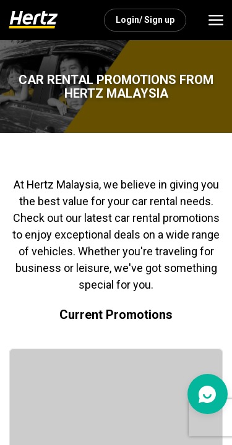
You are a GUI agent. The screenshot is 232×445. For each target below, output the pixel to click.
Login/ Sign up (145, 20)
